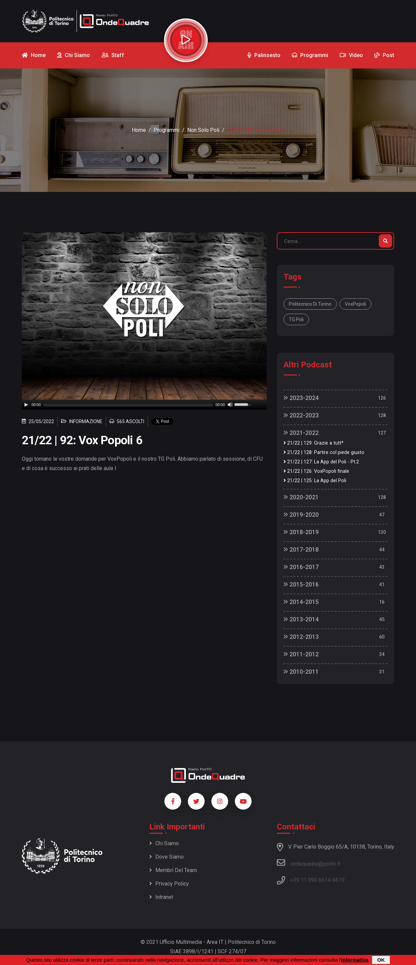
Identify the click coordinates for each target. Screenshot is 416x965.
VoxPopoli (355, 304)
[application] (144, 405)
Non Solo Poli (203, 130)
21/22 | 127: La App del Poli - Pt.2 (321, 462)
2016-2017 (301, 566)
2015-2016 (301, 584)
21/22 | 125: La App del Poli (314, 481)
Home (139, 130)
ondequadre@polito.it (308, 862)
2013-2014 (301, 619)
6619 (338, 880)
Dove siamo (166, 857)
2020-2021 (301, 497)
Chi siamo (164, 843)
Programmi (166, 130)
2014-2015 (301, 601)
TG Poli (296, 319)
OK (381, 960)
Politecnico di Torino (310, 304)
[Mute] (230, 404)
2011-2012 (301, 654)
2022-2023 (301, 415)
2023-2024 (301, 397)
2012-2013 (301, 636)
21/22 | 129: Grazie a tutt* (313, 443)
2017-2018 (301, 549)
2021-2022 (301, 432)
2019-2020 (301, 514)
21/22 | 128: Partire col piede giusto (323, 452)
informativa (354, 960)
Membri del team (173, 870)
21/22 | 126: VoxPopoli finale (316, 471)
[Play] (26, 404)
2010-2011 (301, 671)
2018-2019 (301, 532)
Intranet (161, 897)
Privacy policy (169, 883)
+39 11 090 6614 (310, 880)
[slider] (128, 404)
